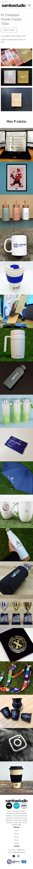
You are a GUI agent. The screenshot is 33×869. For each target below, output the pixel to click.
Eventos (16, 834)
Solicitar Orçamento (9, 30)
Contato (16, 843)
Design (16, 840)
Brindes (16, 837)
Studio (16, 830)
